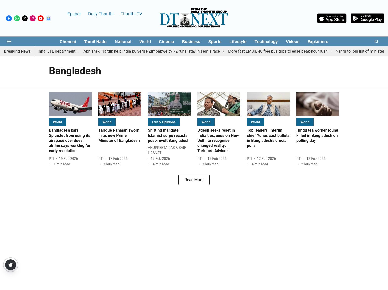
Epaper (74, 13)
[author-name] (52, 158)
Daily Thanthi (101, 13)
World (145, 41)
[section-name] (57, 122)
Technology (266, 41)
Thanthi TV (131, 13)
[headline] (70, 141)
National (123, 41)
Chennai (68, 41)
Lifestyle (237, 41)
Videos (293, 41)
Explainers (317, 41)
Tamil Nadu (95, 41)
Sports (215, 41)
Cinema (166, 41)
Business (191, 41)
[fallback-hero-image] (70, 104)
